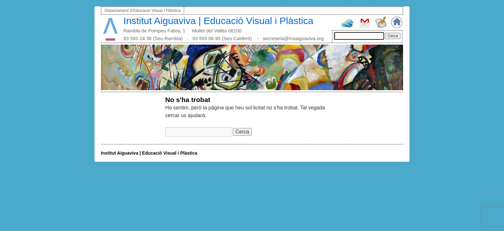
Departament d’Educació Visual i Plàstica (142, 10)
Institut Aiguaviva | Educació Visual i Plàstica (218, 20)
